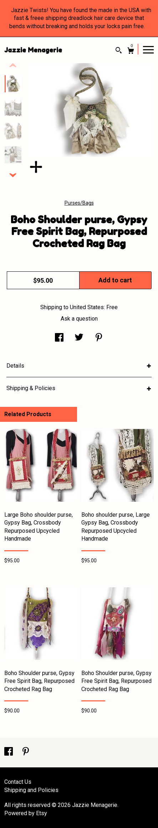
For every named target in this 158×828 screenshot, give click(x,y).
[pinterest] (25, 752)
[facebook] (9, 752)
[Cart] (130, 51)
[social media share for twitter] (79, 338)
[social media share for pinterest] (99, 338)
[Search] (118, 51)
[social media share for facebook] (59, 338)
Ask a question (79, 318)
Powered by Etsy (25, 813)
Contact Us (17, 781)
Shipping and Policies (31, 790)
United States (87, 307)
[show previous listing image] (12, 65)
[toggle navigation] (148, 49)
